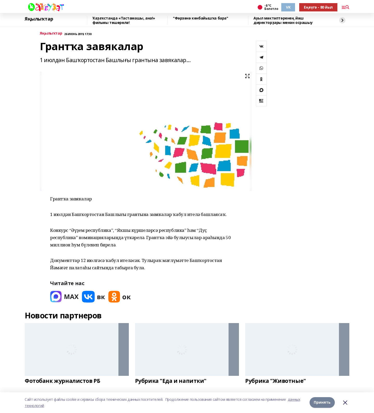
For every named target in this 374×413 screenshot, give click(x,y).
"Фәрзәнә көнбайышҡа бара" (200, 18)
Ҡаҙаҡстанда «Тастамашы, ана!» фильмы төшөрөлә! (123, 20)
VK (288, 7)
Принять (322, 402)
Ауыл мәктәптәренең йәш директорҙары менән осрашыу (282, 20)
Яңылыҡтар (39, 19)
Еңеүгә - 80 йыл (318, 7)
